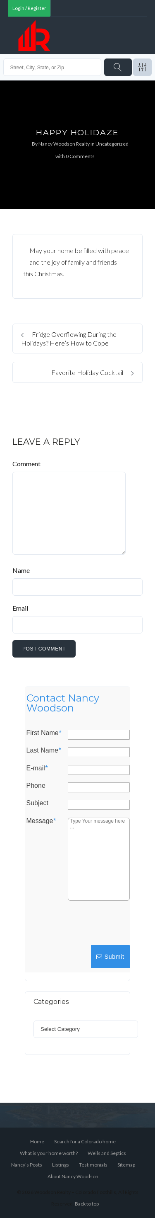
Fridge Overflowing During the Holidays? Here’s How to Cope (69, 338)
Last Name (43, 750)
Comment (26, 464)
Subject (37, 803)
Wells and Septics (107, 1153)
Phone (35, 785)
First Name (43, 733)
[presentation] (68, 927)
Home (37, 1141)
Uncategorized (112, 144)
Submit (110, 956)
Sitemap (126, 1165)
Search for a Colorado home (85, 1141)
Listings (60, 1165)
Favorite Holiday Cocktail (92, 372)
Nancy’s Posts (26, 1165)
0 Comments (80, 156)
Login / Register (29, 8)
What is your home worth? (49, 1153)
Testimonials (93, 1165)
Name (21, 570)
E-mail (37, 768)
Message (41, 820)
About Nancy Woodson (73, 1176)
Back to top (87, 1204)
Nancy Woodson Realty (64, 144)
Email (20, 608)
